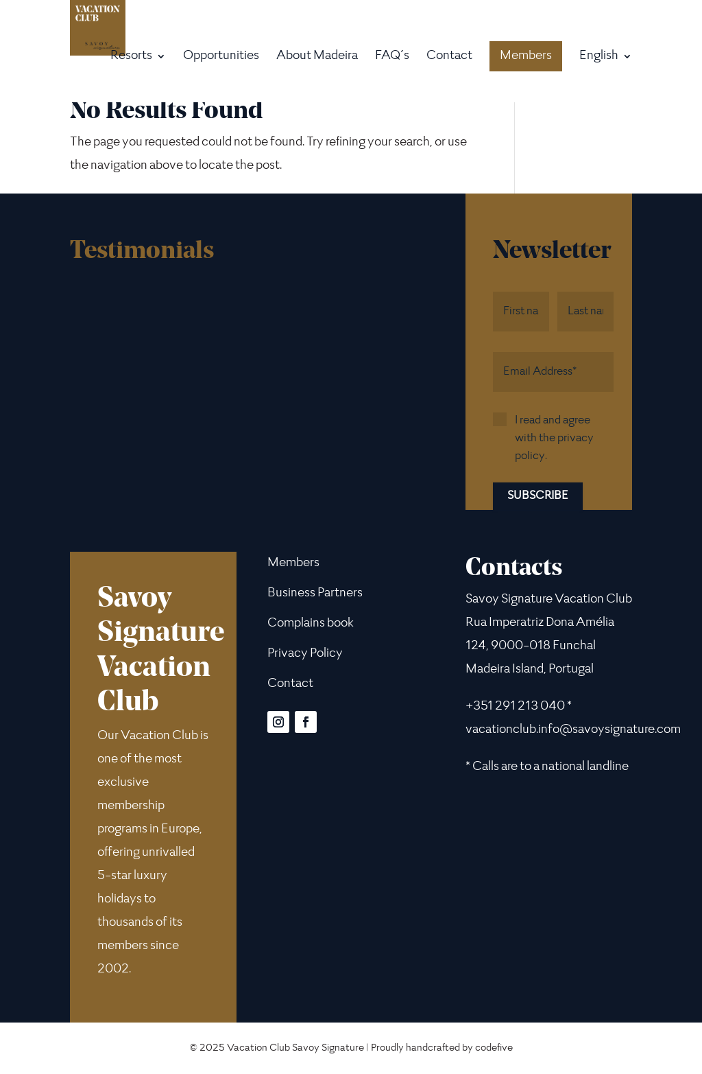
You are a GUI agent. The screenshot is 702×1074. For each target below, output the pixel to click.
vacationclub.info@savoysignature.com (573, 730)
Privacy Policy (305, 654)
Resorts (131, 57)
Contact (449, 57)
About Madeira (317, 57)
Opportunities (221, 57)
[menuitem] (605, 76)
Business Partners (315, 593)
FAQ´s (392, 57)
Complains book (310, 624)
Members (526, 56)
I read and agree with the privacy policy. (554, 438)
